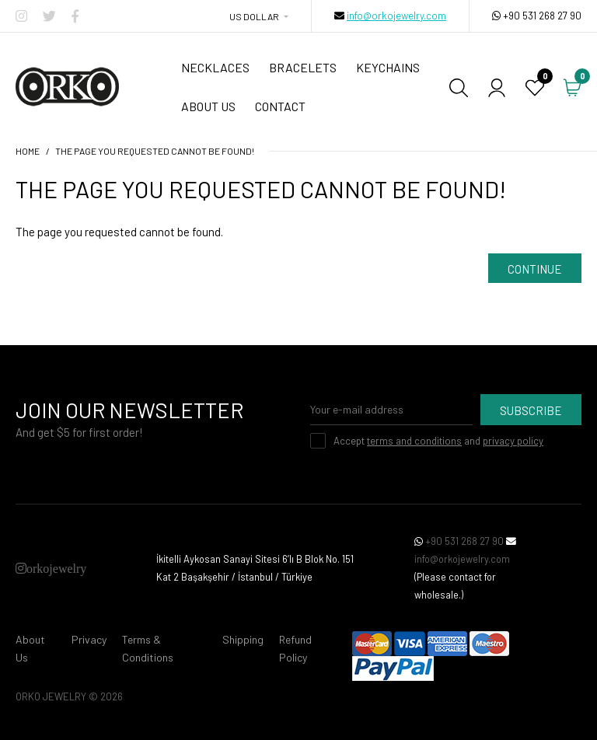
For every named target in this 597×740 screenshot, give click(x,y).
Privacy (89, 639)
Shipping (243, 639)
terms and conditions (414, 441)
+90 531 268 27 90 (542, 15)
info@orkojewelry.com (396, 15)
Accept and (438, 441)
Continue (535, 269)
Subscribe (531, 410)
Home (28, 150)
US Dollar (254, 16)
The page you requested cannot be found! (154, 150)
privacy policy (513, 441)
